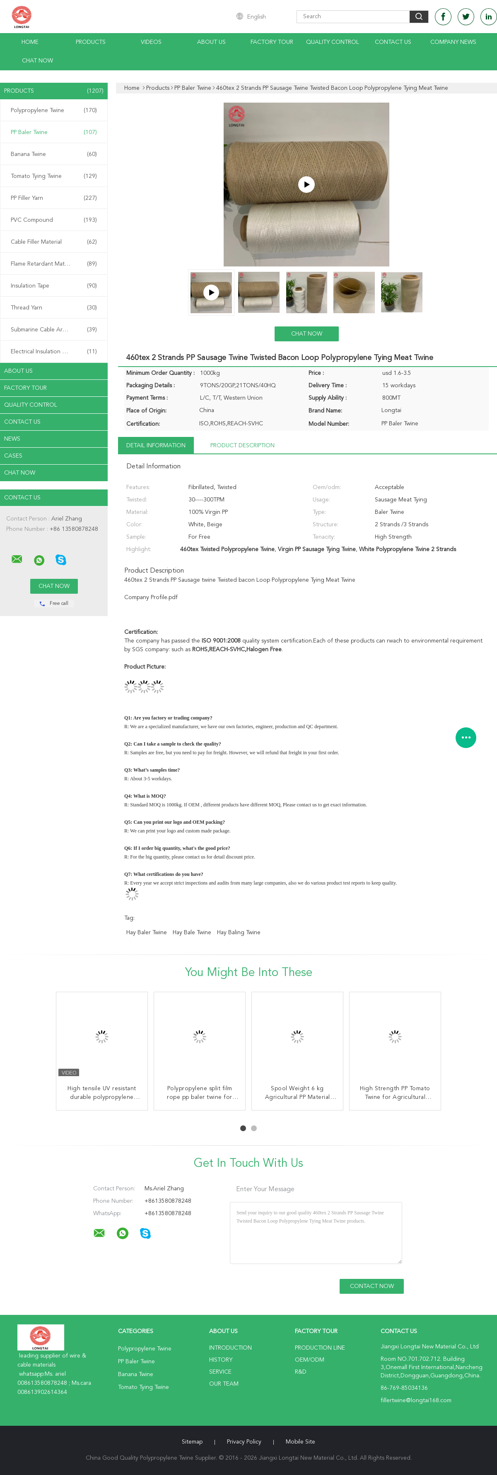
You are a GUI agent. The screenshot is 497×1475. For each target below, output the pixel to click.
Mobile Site (300, 1442)
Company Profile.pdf (151, 597)
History (220, 1360)
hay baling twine (239, 932)
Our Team (224, 1384)
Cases (13, 456)
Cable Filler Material (54, 242)
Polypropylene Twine (54, 110)
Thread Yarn (54, 308)
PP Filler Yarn (54, 198)
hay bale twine (192, 932)
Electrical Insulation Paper (54, 352)
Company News (453, 42)
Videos (151, 42)
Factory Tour (272, 42)
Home (30, 42)
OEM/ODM (309, 1360)
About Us (211, 42)
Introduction (230, 1348)
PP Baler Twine (54, 132)
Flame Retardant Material (54, 264)
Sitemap (192, 1442)
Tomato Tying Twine (54, 176)
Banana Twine (54, 154)
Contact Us (393, 42)
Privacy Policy (244, 1442)
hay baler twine (146, 932)
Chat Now (37, 61)
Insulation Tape (54, 286)
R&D (300, 1372)
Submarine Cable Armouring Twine (56, 330)
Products (91, 42)
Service (220, 1372)
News (12, 439)
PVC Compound (54, 220)
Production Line (320, 1348)
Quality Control (332, 42)
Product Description (242, 445)
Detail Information (156, 445)
